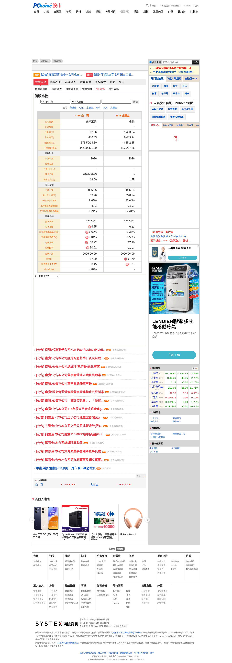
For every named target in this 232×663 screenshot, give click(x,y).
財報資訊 (117, 573)
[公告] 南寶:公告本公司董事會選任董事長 (74, 383)
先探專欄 (85, 607)
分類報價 (110, 11)
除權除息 (175, 561)
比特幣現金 (156, 386)
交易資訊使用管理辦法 (68, 643)
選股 (88, 11)
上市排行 (53, 591)
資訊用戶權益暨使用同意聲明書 (126, 632)
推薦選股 (190, 565)
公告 (122, 82)
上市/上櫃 (101, 561)
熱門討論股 (157, 78)
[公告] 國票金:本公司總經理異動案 (70, 442)
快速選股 (190, 561)
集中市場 (53, 561)
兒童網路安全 (126, 653)
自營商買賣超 (39, 603)
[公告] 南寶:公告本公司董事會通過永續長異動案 (79, 375)
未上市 (116, 603)
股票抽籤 (161, 573)
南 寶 (39, 484)
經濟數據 (161, 603)
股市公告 (162, 555)
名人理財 (85, 595)
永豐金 (89, 107)
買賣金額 (37, 591)
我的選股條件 (192, 569)
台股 (115, 595)
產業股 (100, 565)
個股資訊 (44, 61)
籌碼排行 (53, 603)
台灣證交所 (156, 433)
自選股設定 (118, 569)
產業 (115, 599)
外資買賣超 (38, 595)
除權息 (194, 11)
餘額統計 (69, 591)
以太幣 (154, 377)
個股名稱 (156, 62)
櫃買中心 (53, 565)
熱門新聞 (117, 591)
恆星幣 (154, 406)
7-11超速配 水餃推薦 (169, 5)
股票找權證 (70, 561)
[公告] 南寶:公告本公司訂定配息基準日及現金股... (80, 358)
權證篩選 (69, 565)
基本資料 (70, 82)
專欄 (83, 585)
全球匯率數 (162, 591)
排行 (78, 11)
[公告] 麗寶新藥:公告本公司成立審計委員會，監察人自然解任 (62, 74)
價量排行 (180, 125)
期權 (145, 11)
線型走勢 (41, 82)
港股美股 (158, 11)
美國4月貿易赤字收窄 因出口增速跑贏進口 (115, 74)
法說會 (174, 565)
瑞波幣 (154, 382)
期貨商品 (85, 561)
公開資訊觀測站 (158, 437)
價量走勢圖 (41, 88)
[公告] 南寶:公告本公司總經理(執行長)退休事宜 (78, 366)
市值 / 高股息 (174, 78)
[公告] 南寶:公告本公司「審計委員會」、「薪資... (80, 400)
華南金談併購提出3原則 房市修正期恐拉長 (73, 468)
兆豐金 (113, 107)
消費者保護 (113, 653)
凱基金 (73, 107)
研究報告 (101, 591)
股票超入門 (86, 599)
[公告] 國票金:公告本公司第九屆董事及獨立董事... (80, 459)
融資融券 (177, 418)
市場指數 (53, 569)
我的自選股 (168, 125)
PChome (187, 5)
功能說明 (176, 448)
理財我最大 (86, 603)
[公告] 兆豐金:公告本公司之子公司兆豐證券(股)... (79, 426)
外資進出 (155, 421)
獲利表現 (114, 88)
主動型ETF (191, 78)
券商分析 (102, 585)
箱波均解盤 (86, 591)
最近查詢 (155, 125)
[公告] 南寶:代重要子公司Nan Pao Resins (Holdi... (81, 349)
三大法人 (155, 418)
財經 (128, 603)
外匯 (170, 11)
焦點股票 (145, 603)
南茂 (105, 107)
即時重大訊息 (193, 125)
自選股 (57, 11)
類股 (98, 11)
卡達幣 (154, 397)
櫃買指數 (37, 565)
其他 (128, 599)
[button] (147, 519)
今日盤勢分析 (103, 595)
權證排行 (69, 569)
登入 (197, 5)
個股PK (124, 11)
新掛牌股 (161, 561)
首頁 (36, 11)
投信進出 (177, 421)
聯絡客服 (154, 451)
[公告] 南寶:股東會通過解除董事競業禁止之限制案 (80, 392)
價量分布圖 (72, 88)
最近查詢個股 (119, 561)
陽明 (98, 107)
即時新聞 (118, 585)
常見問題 (154, 448)
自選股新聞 (118, 577)
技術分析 (57, 88)
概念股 (100, 573)
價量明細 (87, 88)
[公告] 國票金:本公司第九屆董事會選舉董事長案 (79, 451)
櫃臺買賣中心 (179, 433)
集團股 (100, 569)
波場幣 (154, 401)
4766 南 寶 (82, 115)
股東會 (174, 569)
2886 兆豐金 (123, 115)
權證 (136, 11)
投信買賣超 (38, 599)
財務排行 (53, 599)
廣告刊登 (102, 653)
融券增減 (69, 599)
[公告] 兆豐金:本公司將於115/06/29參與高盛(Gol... (81, 434)
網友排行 (53, 607)
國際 (128, 591)
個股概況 (100, 82)
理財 (128, 607)
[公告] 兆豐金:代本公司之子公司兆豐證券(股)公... (79, 417)
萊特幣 (155, 393)
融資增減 (69, 595)
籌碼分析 (56, 82)
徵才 (152, 653)
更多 (138, 476)
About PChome (141, 653)
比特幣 (182, 11)
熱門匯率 (161, 595)
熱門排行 (145, 599)
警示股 (160, 569)
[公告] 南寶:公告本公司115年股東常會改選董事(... (80, 409)
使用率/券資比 (71, 603)
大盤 (46, 11)
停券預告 (161, 565)
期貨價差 (85, 565)
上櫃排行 (53, 595)
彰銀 (81, 107)
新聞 (154, 5)
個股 (131, 555)
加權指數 (37, 561)
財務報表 (85, 82)
